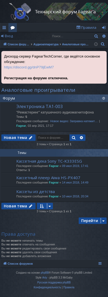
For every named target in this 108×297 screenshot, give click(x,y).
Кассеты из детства (35, 191)
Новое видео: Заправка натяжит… (74, 121)
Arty (44, 277)
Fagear (21, 125)
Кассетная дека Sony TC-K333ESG (49, 161)
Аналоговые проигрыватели (38, 89)
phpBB (45, 272)
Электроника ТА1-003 (39, 106)
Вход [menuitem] (105, 28)
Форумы (14, 28)
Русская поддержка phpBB (54, 282)
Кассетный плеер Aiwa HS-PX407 (48, 177)
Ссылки (5, 28)
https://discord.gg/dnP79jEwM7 (29, 67)
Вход (9, 36)
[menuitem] (86, 27)
